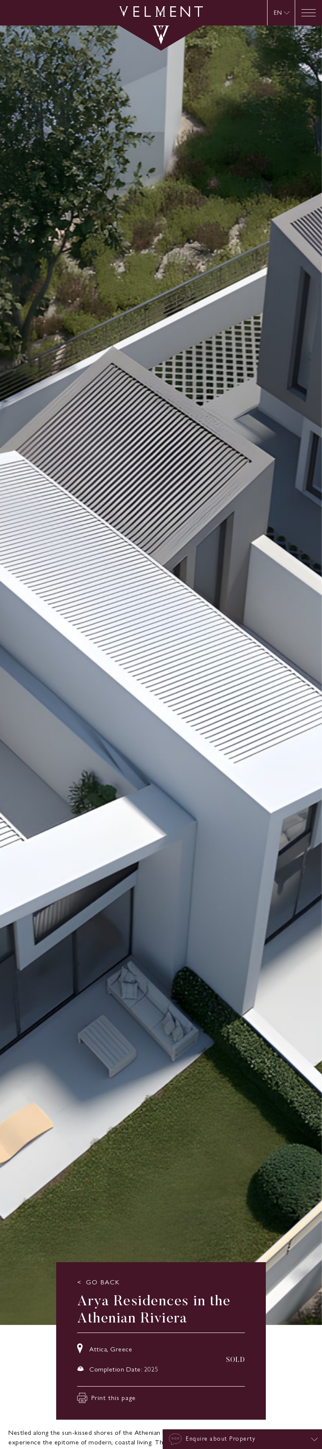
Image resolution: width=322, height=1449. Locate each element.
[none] (281, 12)
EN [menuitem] (278, 13)
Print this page (106, 1398)
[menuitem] (281, 12)
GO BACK (103, 1282)
